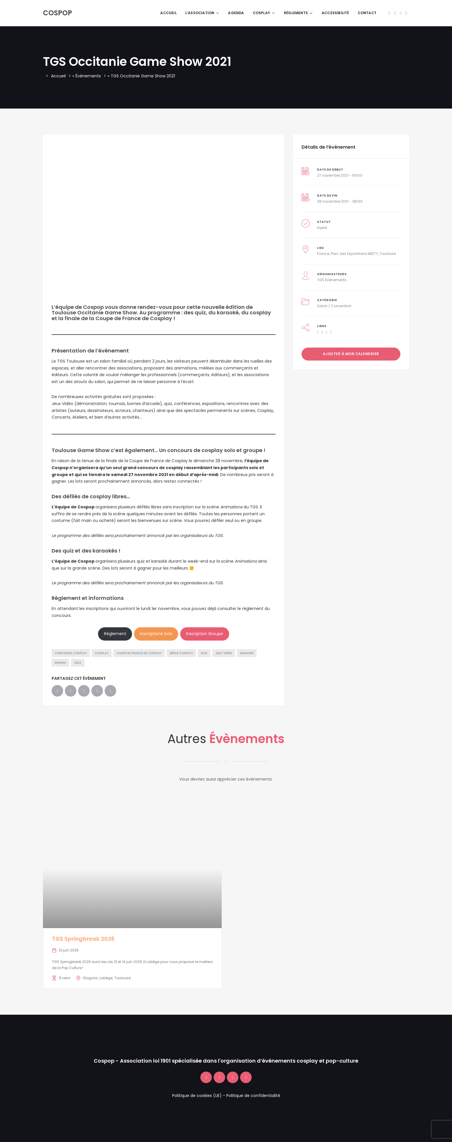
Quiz (77, 663)
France (323, 253)
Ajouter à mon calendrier (351, 353)
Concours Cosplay (71, 653)
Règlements (298, 12)
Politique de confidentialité (253, 1095)
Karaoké (246, 653)
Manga (60, 663)
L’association (202, 12)
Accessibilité (335, 12)
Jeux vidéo (223, 653)
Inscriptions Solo (156, 634)
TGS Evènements (331, 279)
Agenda (236, 12)
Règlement (115, 634)
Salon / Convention (334, 305)
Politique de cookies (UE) (197, 1095)
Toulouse (388, 253)
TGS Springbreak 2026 (83, 939)
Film (204, 653)
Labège (105, 977)
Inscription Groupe (204, 634)
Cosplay (264, 12)
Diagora (90, 977)
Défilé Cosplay (181, 653)
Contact (367, 12)
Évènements (88, 76)
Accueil (168, 12)
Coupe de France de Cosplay (139, 653)
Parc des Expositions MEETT (354, 253)
